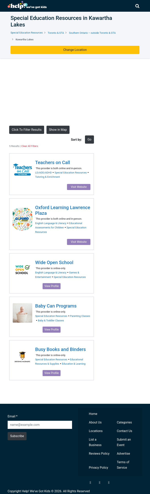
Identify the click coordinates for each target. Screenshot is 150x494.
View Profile (51, 286)
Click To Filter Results (27, 130)
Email (12, 416)
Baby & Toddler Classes (51, 320)
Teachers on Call (52, 162)
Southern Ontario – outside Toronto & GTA (92, 32)
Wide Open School (54, 262)
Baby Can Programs (56, 306)
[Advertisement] (75, 92)
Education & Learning (73, 363)
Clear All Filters (29, 146)
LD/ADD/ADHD (43, 172)
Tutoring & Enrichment (47, 176)
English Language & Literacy (50, 223)
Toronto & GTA (56, 32)
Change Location (75, 50)
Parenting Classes (80, 316)
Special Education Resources (27, 32)
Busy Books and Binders (60, 349)
